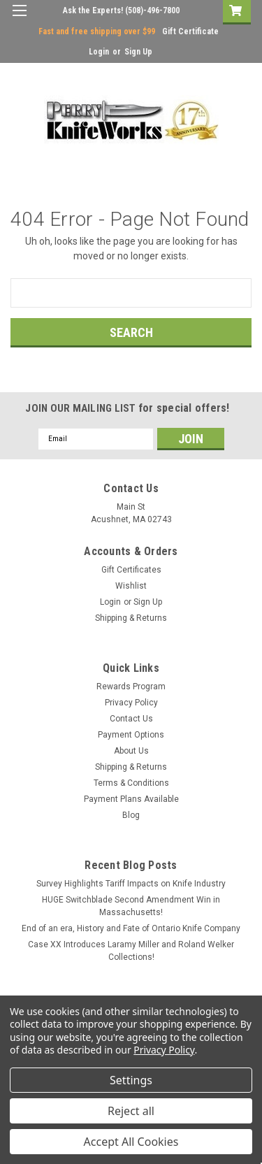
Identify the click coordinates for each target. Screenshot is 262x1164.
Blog (131, 815)
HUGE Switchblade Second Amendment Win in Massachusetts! (131, 906)
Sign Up (138, 52)
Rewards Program (131, 686)
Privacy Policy (131, 702)
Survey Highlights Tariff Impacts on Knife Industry (131, 884)
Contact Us (131, 719)
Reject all (131, 1111)
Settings (131, 1080)
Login (99, 52)
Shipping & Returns (131, 618)
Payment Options (131, 735)
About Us (131, 751)
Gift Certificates (131, 570)
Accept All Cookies (131, 1141)
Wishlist (131, 586)
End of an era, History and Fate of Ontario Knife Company (131, 928)
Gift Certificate (190, 31)
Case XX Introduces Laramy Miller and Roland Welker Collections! (131, 951)
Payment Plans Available (131, 799)
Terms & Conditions (131, 783)
